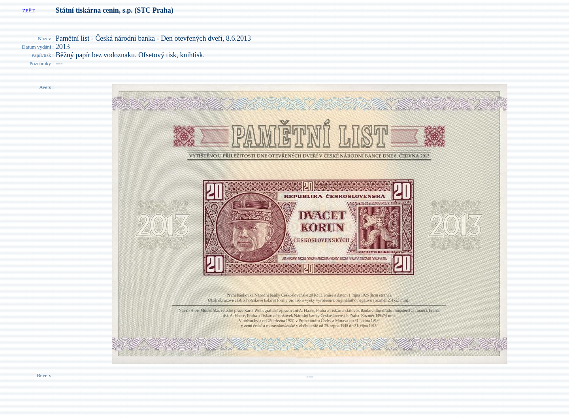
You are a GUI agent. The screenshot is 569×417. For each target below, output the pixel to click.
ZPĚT (29, 10)
